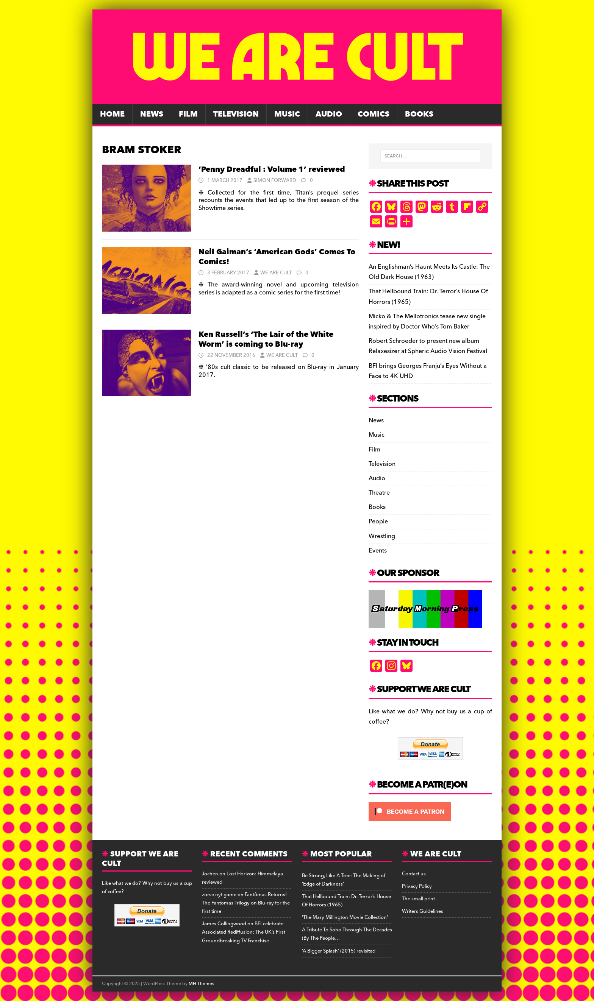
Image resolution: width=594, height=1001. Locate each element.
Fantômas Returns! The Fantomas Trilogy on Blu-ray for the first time (246, 902)
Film (188, 114)
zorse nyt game (219, 894)
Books (419, 114)
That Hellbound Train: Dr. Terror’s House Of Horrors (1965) (428, 296)
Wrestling (382, 536)
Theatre (379, 492)
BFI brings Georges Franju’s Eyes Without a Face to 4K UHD (428, 371)
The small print (418, 899)
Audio (329, 114)
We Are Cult (276, 273)
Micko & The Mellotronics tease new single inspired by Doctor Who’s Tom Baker (427, 321)
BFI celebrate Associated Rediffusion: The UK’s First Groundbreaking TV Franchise (243, 932)
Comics (373, 114)
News (151, 114)
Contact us (414, 874)
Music (287, 114)
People (378, 521)
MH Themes (201, 984)
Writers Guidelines (422, 911)
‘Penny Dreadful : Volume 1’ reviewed (272, 169)
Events (378, 550)
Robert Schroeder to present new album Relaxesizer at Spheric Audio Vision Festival (428, 346)
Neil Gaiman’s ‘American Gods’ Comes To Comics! (277, 257)
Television (236, 114)
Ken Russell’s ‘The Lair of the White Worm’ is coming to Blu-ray (266, 339)
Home (112, 114)
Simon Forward (274, 180)
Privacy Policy (417, 886)
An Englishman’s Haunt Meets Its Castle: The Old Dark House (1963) (429, 272)
